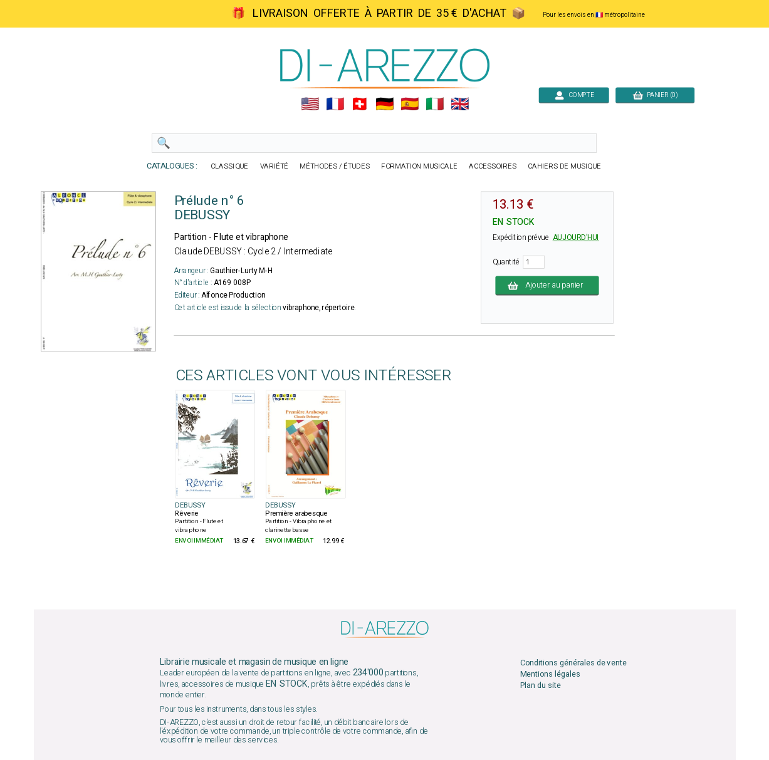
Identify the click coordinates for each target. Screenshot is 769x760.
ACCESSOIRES (492, 166)
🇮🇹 (435, 104)
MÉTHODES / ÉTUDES (335, 166)
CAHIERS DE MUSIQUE (564, 166)
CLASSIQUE (229, 166)
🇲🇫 (334, 104)
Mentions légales (550, 674)
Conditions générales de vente (573, 663)
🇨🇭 (359, 104)
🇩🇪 (384, 104)
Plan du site (540, 686)
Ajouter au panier (547, 285)
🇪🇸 (409, 104)
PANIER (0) (654, 95)
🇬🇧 (460, 104)
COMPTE (574, 95)
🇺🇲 (309, 104)
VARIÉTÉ (273, 166)
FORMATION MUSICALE (419, 166)
